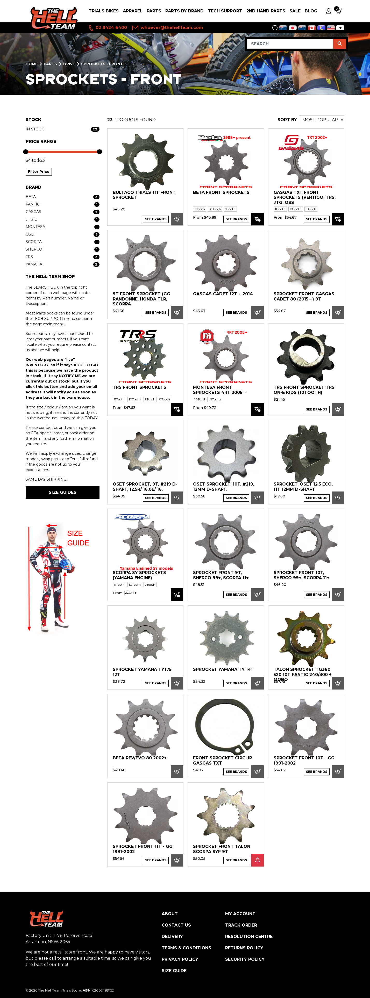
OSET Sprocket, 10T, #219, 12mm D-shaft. (223, 487)
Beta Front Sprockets (221, 192)
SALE (295, 11)
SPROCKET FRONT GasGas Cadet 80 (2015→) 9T (304, 296)
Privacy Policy (180, 959)
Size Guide (174, 970)
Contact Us (176, 925)
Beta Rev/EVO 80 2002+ (140, 757)
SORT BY (287, 119)
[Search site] (339, 44)
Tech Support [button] (225, 11)
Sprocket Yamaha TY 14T (223, 669)
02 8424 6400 (107, 28)
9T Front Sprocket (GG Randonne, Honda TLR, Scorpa (141, 298)
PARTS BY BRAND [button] (184, 11)
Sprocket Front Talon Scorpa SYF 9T (221, 849)
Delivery (172, 936)
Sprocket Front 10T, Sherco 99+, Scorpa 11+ (301, 575)
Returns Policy (244, 947)
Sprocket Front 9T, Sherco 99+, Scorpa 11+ (221, 575)
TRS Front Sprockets (139, 387)
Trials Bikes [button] (104, 11)
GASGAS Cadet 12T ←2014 (223, 293)
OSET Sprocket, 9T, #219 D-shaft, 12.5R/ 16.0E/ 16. (145, 487)
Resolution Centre (249, 936)
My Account (240, 913)
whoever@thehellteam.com (167, 28)
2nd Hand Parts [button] (265, 11)
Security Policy (245, 959)
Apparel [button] (133, 11)
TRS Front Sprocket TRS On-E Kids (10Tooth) (304, 390)
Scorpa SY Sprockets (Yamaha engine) (139, 575)
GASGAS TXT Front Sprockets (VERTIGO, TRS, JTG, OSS (305, 197)
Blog (311, 11)
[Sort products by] (321, 119)
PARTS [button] (154, 11)
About (170, 913)
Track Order (241, 925)
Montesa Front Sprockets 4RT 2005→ (219, 390)
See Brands (155, 219)
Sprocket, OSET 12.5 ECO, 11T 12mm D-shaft (303, 487)
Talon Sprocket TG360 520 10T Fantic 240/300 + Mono (303, 674)
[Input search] (290, 44)
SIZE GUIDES (62, 492)
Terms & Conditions (186, 947)
